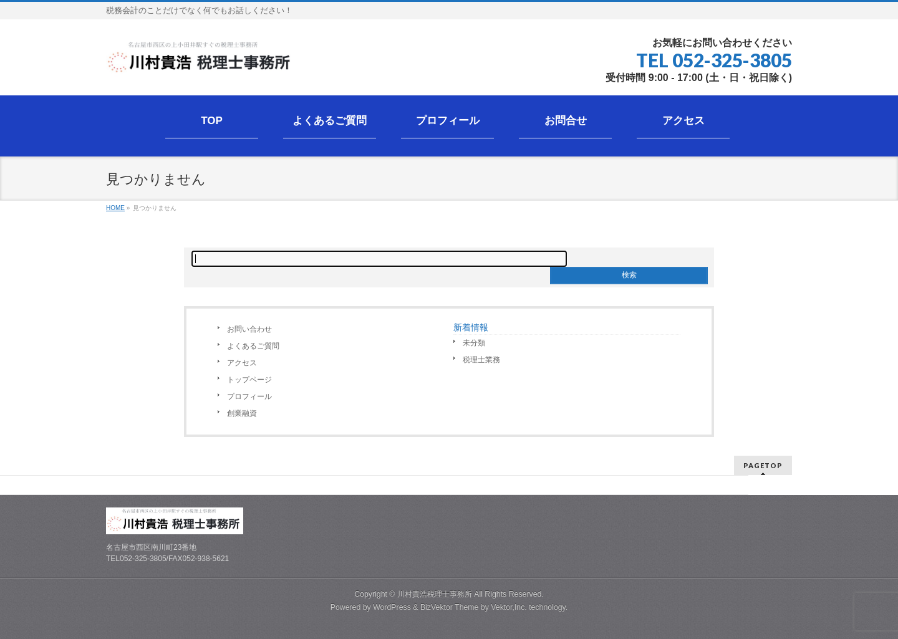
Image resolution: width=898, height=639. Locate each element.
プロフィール (249, 396)
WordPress (392, 607)
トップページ (249, 379)
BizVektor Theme (449, 607)
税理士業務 (481, 359)
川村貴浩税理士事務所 (434, 594)
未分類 (474, 343)
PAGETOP (763, 465)
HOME (115, 207)
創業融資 (242, 413)
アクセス (242, 362)
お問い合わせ (249, 329)
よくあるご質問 (253, 346)
